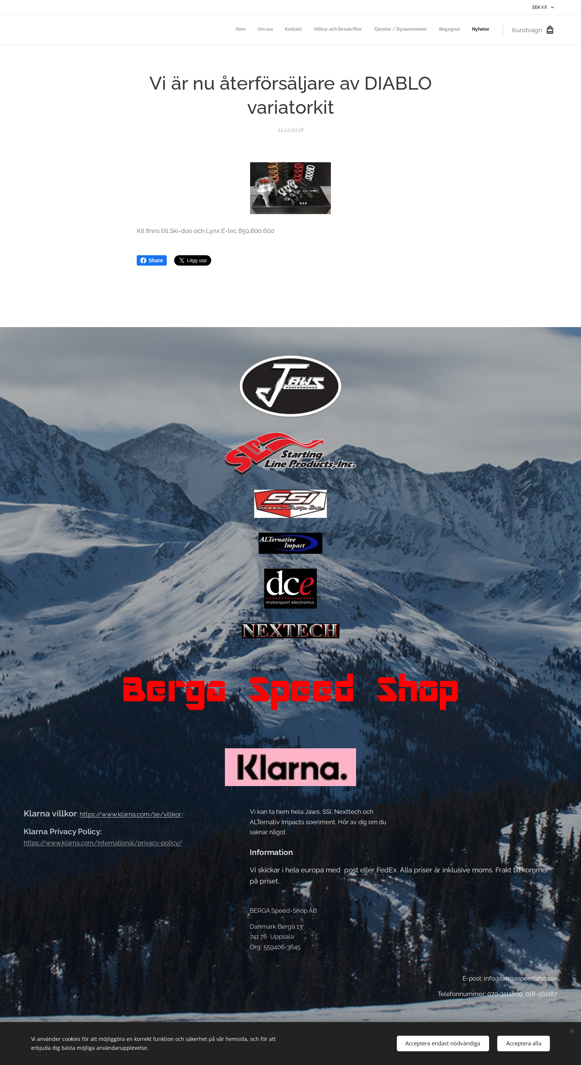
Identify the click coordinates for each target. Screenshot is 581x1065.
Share (151, 260)
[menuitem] (420, 30)
